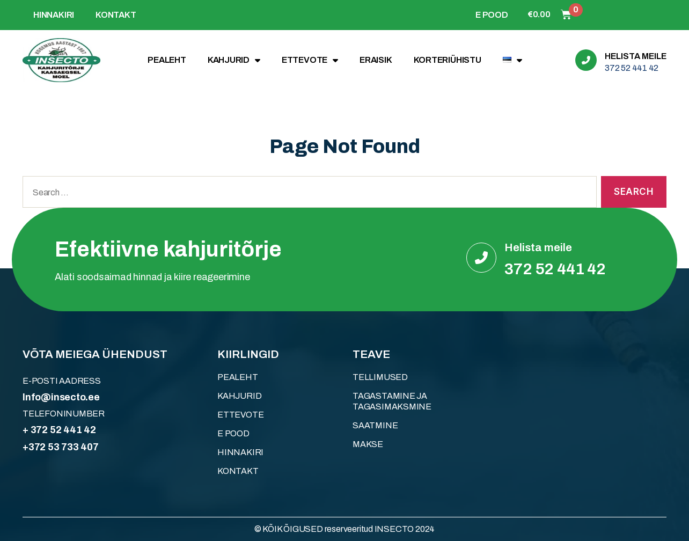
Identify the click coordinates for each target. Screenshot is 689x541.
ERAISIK (376, 59)
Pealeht (167, 59)
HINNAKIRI (53, 14)
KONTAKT (116, 14)
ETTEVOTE (310, 60)
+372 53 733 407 (61, 447)
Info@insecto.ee (61, 397)
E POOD (491, 14)
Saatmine (375, 425)
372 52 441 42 (631, 67)
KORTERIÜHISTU (447, 59)
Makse (368, 444)
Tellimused (380, 377)
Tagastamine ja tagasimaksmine (392, 401)
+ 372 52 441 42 (59, 430)
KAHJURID (234, 60)
